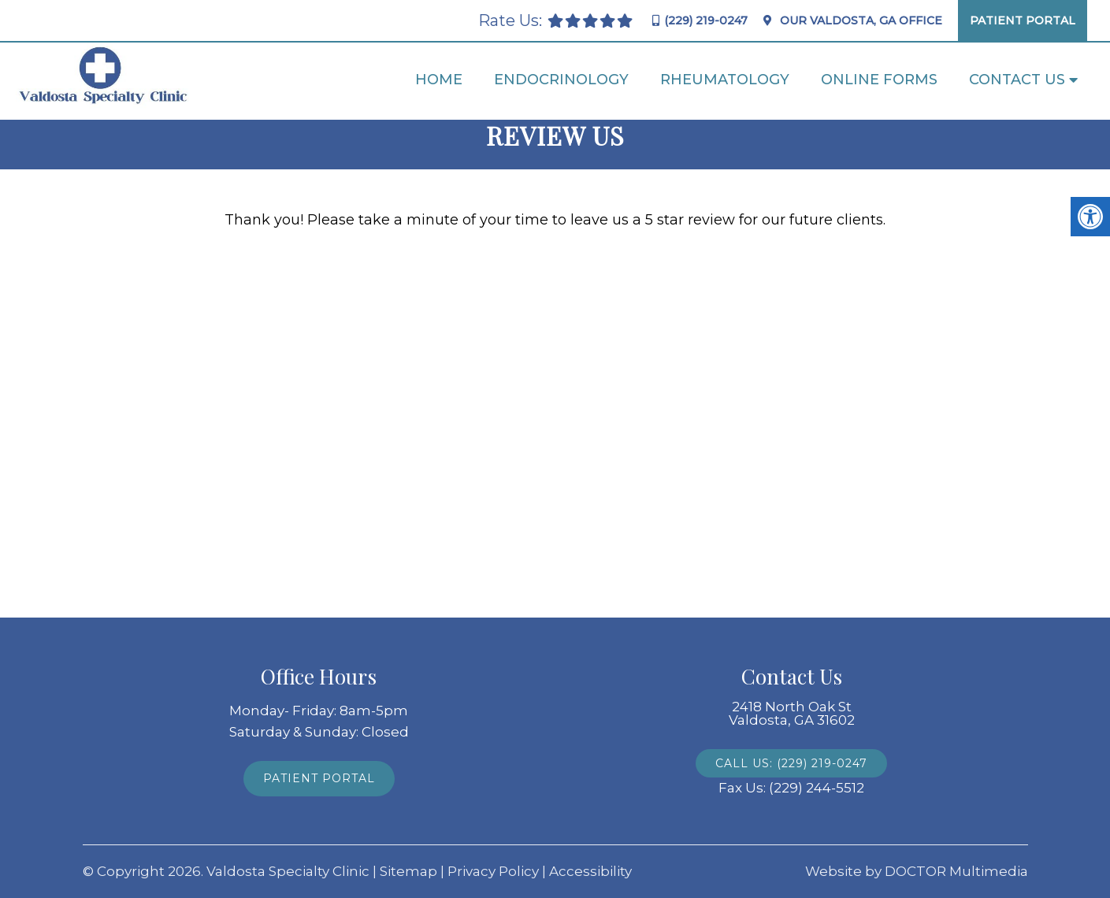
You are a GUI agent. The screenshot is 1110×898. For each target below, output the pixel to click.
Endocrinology (561, 79)
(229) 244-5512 (816, 788)
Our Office (859, 20)
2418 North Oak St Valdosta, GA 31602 (792, 713)
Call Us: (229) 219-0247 (791, 763)
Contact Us (1017, 79)
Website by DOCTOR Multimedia (916, 871)
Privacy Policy (493, 871)
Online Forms (879, 79)
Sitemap (408, 871)
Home (438, 79)
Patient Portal (1022, 20)
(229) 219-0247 (706, 20)
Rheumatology (724, 79)
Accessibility (590, 871)
